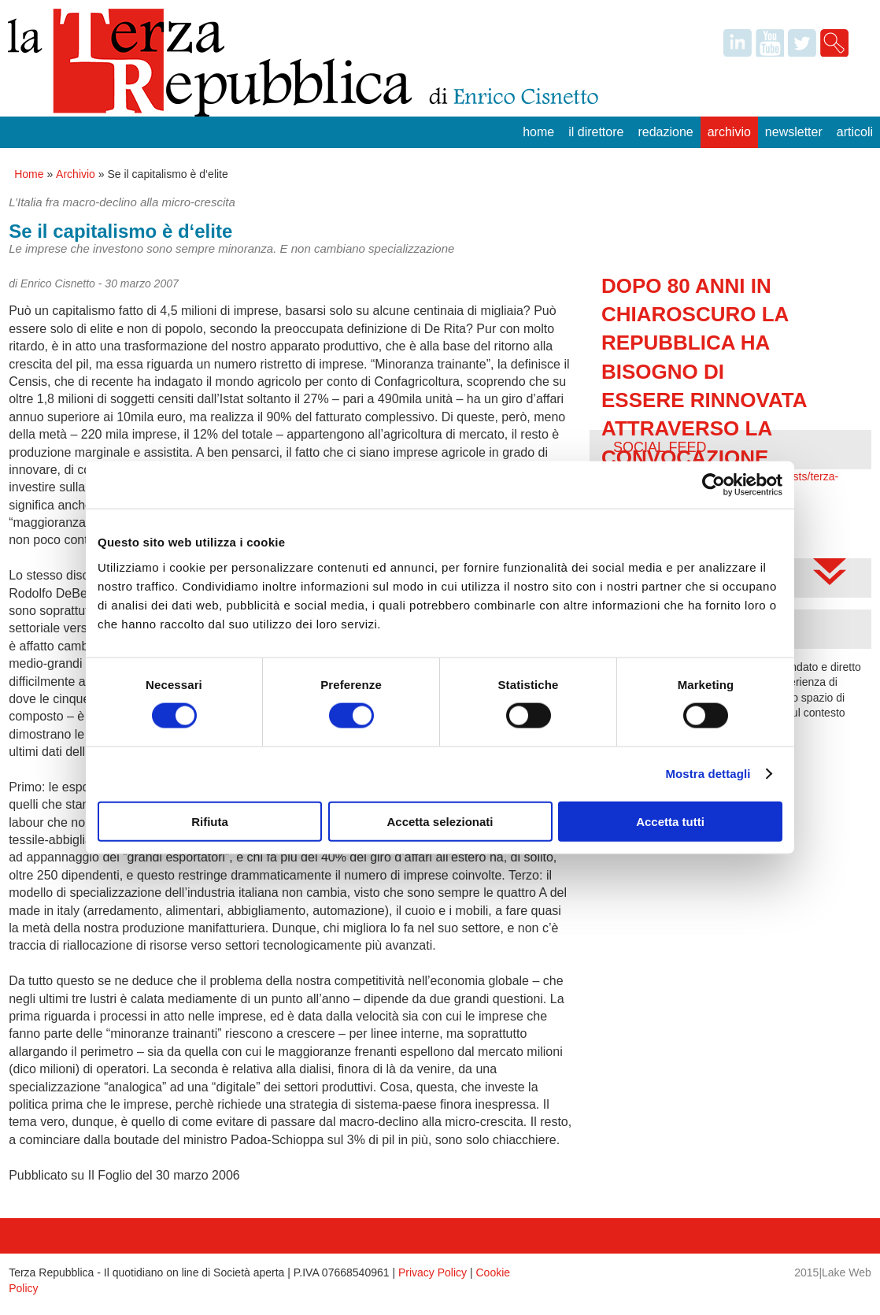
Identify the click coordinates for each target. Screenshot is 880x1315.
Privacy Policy (432, 1272)
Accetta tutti (670, 821)
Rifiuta (209, 821)
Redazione (665, 132)
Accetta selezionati (439, 821)
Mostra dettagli (707, 773)
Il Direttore (595, 132)
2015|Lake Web (832, 1272)
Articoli (855, 132)
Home (538, 132)
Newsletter (794, 132)
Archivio (729, 132)
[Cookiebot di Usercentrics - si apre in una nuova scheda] (713, 485)
